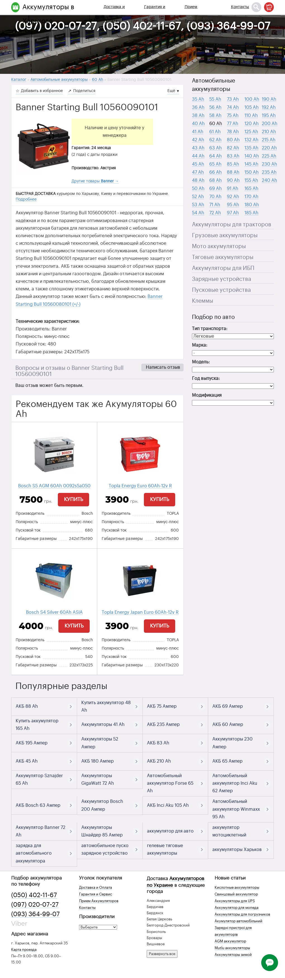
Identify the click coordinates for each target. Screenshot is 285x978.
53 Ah (198, 205)
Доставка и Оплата (114, 14)
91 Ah (232, 188)
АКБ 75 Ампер (162, 706)
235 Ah (269, 172)
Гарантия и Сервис (154, 14)
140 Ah (251, 156)
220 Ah (269, 148)
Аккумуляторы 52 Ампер (99, 743)
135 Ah (251, 148)
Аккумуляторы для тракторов (231, 224)
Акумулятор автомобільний (238, 921)
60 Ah (215, 123)
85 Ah (233, 164)
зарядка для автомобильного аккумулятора (34, 853)
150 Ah (251, 172)
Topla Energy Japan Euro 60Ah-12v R (140, 612)
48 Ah (198, 180)
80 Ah (233, 140)
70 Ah (215, 196)
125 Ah (251, 132)
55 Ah (215, 99)
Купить (73, 499)
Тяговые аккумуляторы (222, 257)
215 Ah (269, 140)
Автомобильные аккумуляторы (213, 85)
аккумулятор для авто (170, 831)
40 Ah (198, 123)
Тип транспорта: (209, 328)
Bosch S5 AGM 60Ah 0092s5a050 (54, 486)
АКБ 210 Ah (159, 761)
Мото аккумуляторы (219, 246)
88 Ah (233, 172)
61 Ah (215, 132)
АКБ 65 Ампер (227, 761)
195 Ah (269, 115)
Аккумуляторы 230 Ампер (232, 743)
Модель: (201, 362)
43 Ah (198, 148)
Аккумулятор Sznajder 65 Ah (39, 780)
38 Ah (198, 115)
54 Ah (198, 213)
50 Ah (198, 188)
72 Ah (215, 213)
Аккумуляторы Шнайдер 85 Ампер (102, 831)
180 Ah (251, 205)
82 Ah (233, 148)
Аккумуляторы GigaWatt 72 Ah (97, 780)
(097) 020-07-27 (35, 905)
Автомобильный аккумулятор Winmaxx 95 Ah (236, 809)
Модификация (207, 395)
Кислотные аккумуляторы (237, 887)
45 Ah (198, 164)
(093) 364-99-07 (35, 914)
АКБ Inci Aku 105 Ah (168, 805)
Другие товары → (95, 181)
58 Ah (215, 115)
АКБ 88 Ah (27, 706)
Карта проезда (24, 949)
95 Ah (233, 205)
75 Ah (233, 115)
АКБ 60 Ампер (227, 724)
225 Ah (269, 156)
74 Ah (233, 107)
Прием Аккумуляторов (199, 14)
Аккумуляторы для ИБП (223, 268)
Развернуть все (162, 954)
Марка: (199, 345)
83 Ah (233, 156)
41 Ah (197, 132)
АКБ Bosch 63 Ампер (38, 805)
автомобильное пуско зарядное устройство (105, 849)
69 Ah (215, 188)
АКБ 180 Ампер (97, 761)
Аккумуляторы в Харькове (48, 14)
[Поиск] (256, 7)
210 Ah (269, 132)
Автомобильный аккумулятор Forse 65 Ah (170, 783)
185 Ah (251, 213)
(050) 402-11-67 (34, 895)
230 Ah (269, 164)
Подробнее (26, 199)
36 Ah (198, 107)
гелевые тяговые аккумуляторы (165, 849)
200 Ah (269, 123)
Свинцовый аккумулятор (236, 894)
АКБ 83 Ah (158, 743)
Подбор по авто (213, 317)
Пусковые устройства (221, 290)
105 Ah (251, 107)
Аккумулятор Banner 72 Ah (40, 831)
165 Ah (251, 188)
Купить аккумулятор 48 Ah (106, 706)
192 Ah (269, 107)
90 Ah (233, 180)
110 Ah (251, 115)
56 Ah (215, 107)
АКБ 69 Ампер (227, 706)
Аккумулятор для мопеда (236, 907)
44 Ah (198, 156)
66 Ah (215, 172)
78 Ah (233, 132)
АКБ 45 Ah (27, 761)
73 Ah (233, 99)
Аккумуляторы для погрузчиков (242, 914)
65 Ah (215, 164)
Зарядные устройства (221, 279)
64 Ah (215, 156)
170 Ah (251, 196)
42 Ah (198, 140)
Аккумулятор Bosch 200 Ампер (102, 805)
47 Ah (198, 172)
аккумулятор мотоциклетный (229, 831)
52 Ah (198, 196)
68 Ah (215, 180)
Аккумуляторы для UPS (235, 901)
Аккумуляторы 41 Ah (103, 724)
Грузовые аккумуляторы (225, 235)
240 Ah (269, 180)
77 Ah (232, 123)
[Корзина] (269, 7)
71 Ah (214, 205)
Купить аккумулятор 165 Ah (37, 725)
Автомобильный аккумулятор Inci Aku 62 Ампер (234, 783)
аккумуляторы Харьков (237, 849)
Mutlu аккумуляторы (232, 948)
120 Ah (251, 123)
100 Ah (251, 99)
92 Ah (233, 196)
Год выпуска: (206, 378)
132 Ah (251, 140)
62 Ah (215, 140)
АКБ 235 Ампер (163, 724)
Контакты (240, 7)
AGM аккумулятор (230, 941)
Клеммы (202, 301)
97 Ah (233, 213)
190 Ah (269, 99)
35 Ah (198, 99)
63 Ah (215, 148)
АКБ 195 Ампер (32, 743)
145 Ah (251, 164)
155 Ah (251, 180)
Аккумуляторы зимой (233, 954)
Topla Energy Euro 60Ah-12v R (140, 486)
